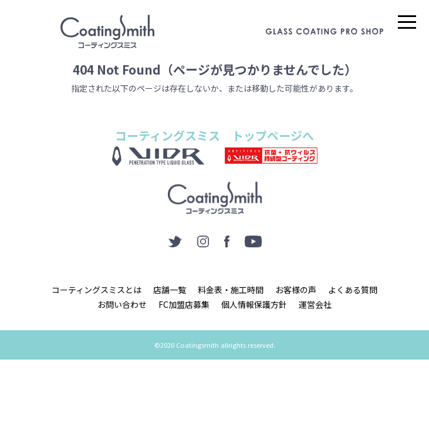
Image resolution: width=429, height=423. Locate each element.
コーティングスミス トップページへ (214, 135)
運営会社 (315, 304)
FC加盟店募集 (184, 304)
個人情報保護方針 (254, 304)
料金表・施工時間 (231, 290)
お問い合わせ (122, 304)
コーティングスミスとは (96, 290)
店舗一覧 (169, 290)
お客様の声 (295, 290)
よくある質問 (352, 290)
